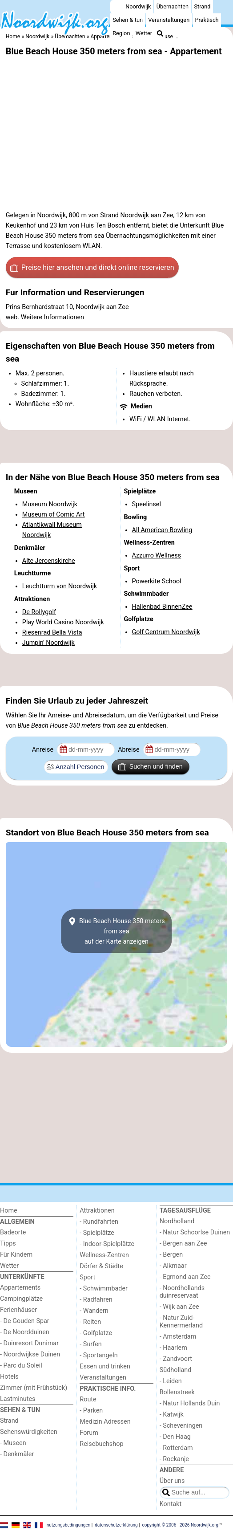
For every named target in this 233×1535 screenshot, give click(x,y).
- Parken (91, 1410)
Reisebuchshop (101, 1444)
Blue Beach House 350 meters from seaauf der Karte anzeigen (116, 931)
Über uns (172, 1481)
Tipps (8, 1243)
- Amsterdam (178, 1336)
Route (88, 1399)
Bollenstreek (177, 1392)
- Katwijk (172, 1414)
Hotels (9, 1376)
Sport (87, 1277)
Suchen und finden (150, 767)
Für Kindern (16, 1254)
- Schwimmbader (104, 1288)
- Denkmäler (17, 1454)
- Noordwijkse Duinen (30, 1354)
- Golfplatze (96, 1333)
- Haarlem (173, 1348)
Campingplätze (21, 1299)
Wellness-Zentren (104, 1255)
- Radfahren (96, 1299)
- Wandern (94, 1311)
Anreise (43, 749)
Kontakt (171, 1504)
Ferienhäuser (18, 1310)
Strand (202, 6)
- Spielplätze (97, 1233)
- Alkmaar (173, 1266)
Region (121, 33)
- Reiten (90, 1322)
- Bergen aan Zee (183, 1243)
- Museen (13, 1443)
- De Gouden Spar (24, 1321)
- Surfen (90, 1344)
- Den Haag (175, 1437)
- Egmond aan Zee (185, 1277)
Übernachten (173, 6)
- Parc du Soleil (21, 1365)
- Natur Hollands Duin (190, 1403)
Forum (89, 1433)
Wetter (144, 33)
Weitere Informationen (52, 317)
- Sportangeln (98, 1355)
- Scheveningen (181, 1425)
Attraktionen (97, 1210)
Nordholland (177, 1221)
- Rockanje (174, 1459)
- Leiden (171, 1381)
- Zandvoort (176, 1359)
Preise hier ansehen (92, 267)
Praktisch (206, 19)
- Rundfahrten (99, 1222)
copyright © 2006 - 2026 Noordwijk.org (180, 1525)
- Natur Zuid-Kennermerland (181, 1321)
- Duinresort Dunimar (29, 1343)
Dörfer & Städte (101, 1266)
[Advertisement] (116, 446)
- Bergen (171, 1254)
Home (8, 1210)
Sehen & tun (127, 19)
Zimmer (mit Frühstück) (33, 1388)
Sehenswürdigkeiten (28, 1432)
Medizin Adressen (105, 1421)
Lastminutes (17, 1399)
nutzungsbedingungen (69, 1525)
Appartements (20, 1287)
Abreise (129, 749)
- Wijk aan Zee (179, 1307)
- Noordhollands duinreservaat (182, 1291)
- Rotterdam (176, 1448)
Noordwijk (138, 6)
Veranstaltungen (168, 19)
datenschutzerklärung (116, 1525)
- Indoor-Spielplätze (107, 1244)
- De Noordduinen (24, 1332)
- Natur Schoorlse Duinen (195, 1232)
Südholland (176, 1370)
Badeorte (13, 1232)
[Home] (116, 6)
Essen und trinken (105, 1366)
